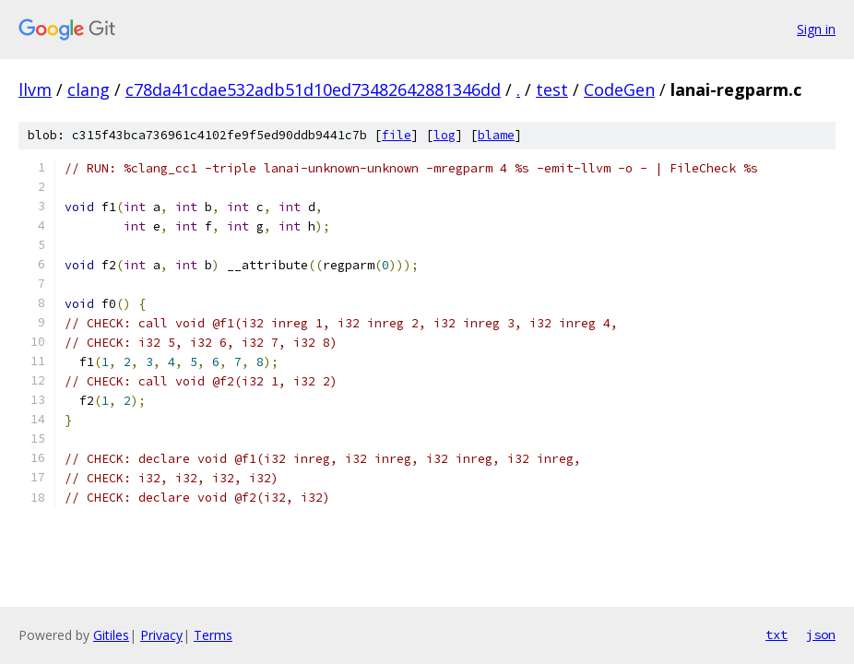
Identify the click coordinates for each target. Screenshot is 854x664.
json (821, 634)
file (396, 135)
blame (496, 135)
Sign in (816, 29)
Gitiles (111, 635)
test (552, 89)
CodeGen (619, 89)
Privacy (161, 635)
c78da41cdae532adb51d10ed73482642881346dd (313, 89)
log (444, 135)
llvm (35, 89)
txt (776, 634)
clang (88, 89)
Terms (213, 635)
